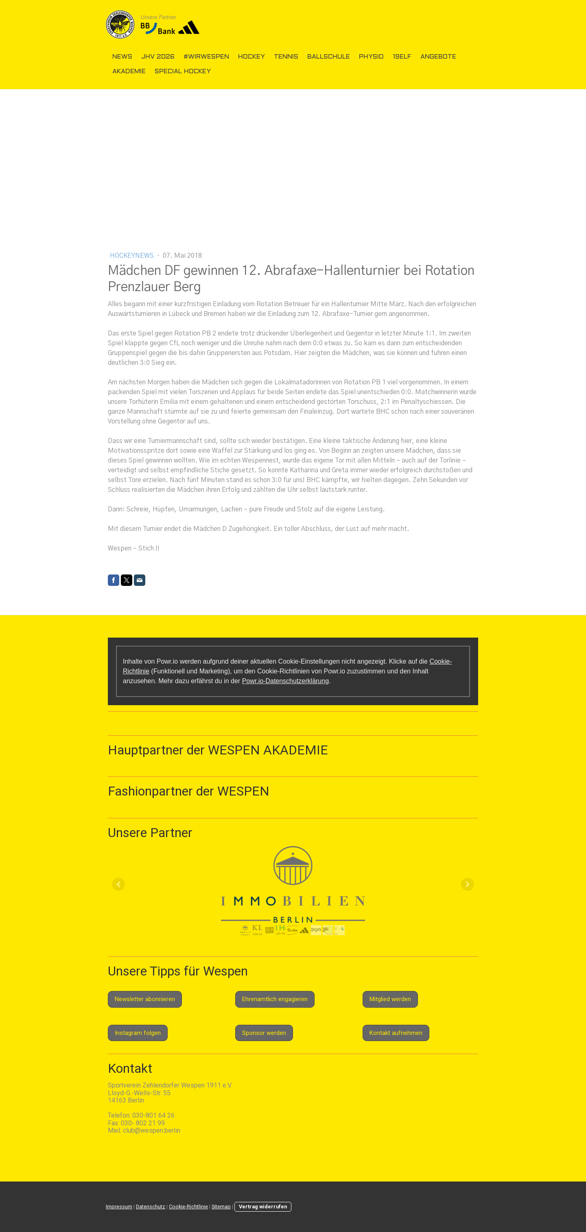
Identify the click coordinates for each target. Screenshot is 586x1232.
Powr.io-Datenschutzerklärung (285, 680)
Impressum (119, 1207)
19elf (402, 57)
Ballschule (328, 57)
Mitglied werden (390, 999)
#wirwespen (206, 57)
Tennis (286, 57)
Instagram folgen (138, 1033)
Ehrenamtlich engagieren (275, 999)
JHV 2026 (158, 57)
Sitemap (221, 1207)
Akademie (129, 71)
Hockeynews (132, 255)
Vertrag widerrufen (263, 1207)
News (122, 57)
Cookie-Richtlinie (188, 1207)
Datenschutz (150, 1207)
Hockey (251, 57)
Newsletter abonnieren (145, 999)
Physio (371, 57)
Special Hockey (183, 71)
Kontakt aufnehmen (396, 1033)
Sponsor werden (264, 1033)
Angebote (438, 57)
